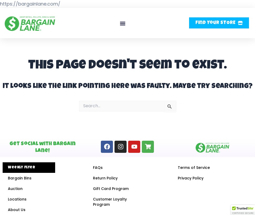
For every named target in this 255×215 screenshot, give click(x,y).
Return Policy (105, 178)
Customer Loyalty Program (110, 202)
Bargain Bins (20, 178)
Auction (15, 188)
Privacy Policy (191, 178)
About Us (16, 209)
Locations (17, 199)
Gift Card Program (111, 188)
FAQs (98, 167)
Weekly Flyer (21, 167)
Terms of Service (194, 167)
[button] (122, 23)
